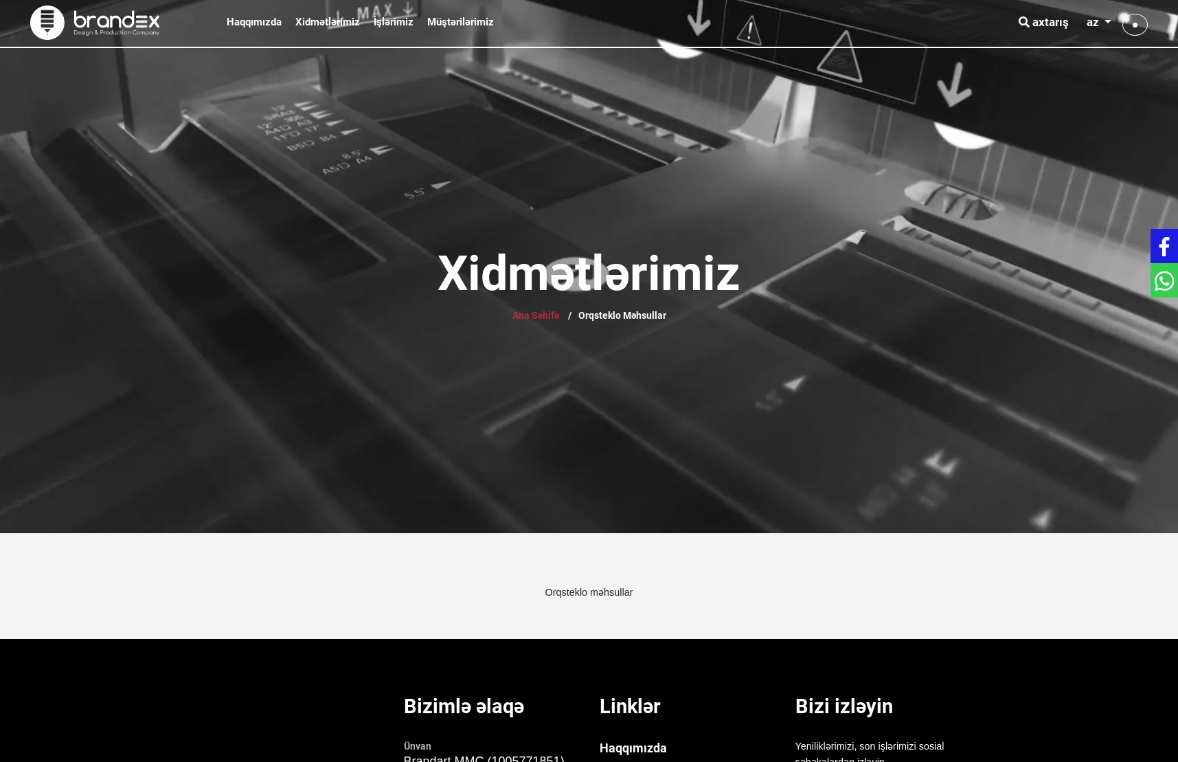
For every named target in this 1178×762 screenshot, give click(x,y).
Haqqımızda (254, 22)
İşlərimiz (394, 22)
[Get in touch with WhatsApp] (1164, 280)
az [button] (1094, 22)
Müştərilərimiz (460, 22)
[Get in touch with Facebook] (1164, 246)
